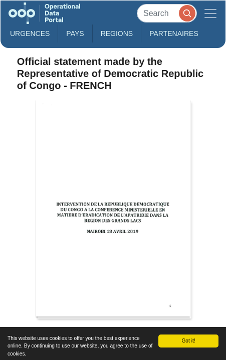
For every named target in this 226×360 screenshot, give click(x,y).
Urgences (30, 34)
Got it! (188, 341)
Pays (75, 34)
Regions (117, 34)
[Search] (167, 13)
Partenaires (173, 34)
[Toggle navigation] (210, 13)
